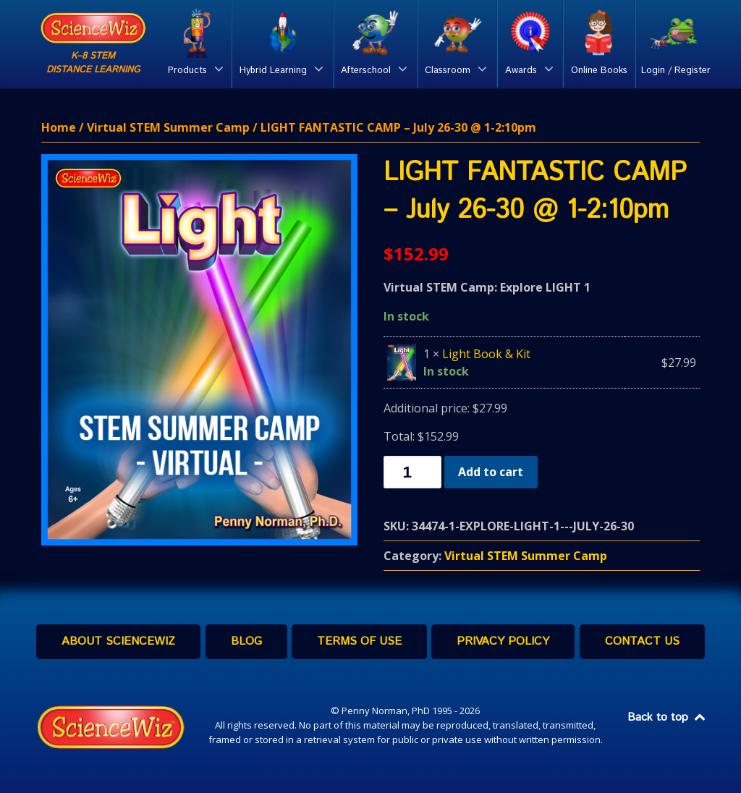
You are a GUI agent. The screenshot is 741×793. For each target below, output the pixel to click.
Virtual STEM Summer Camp (168, 127)
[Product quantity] (412, 472)
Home (58, 127)
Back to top (667, 717)
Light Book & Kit (486, 354)
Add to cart (490, 472)
